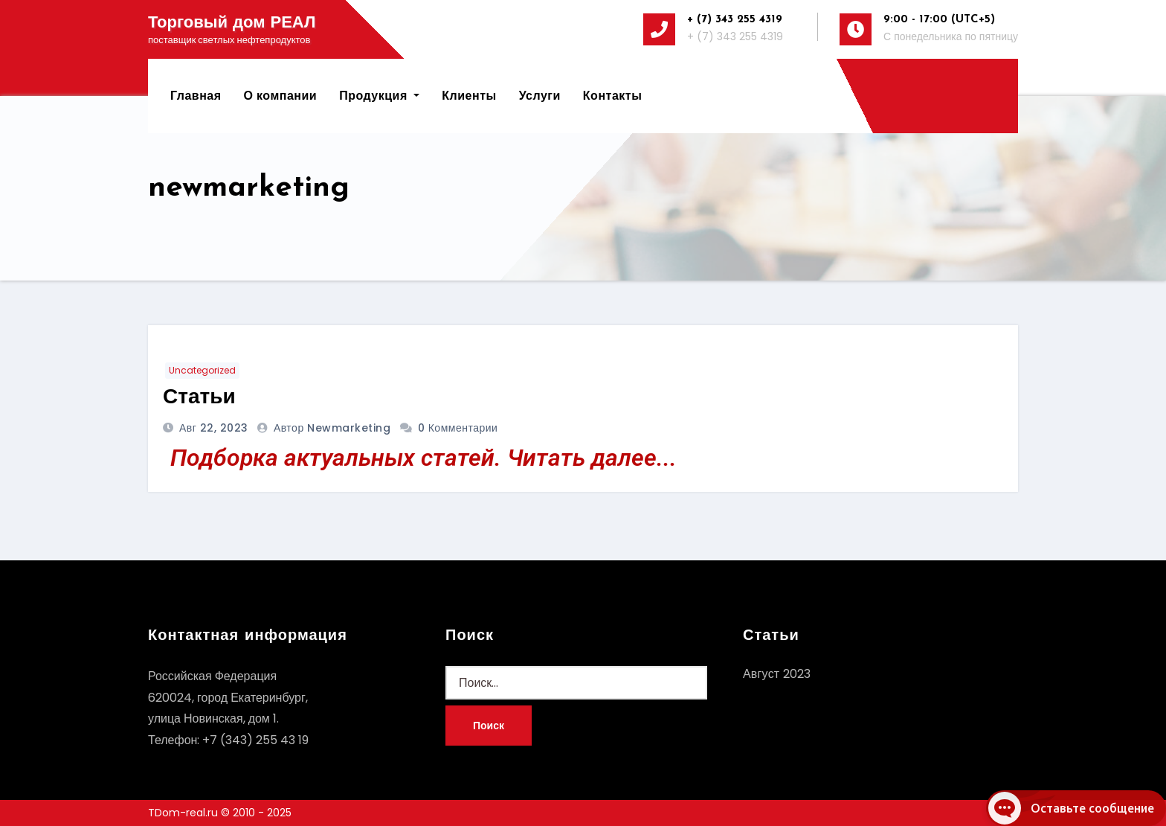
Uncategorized (202, 370)
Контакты (612, 95)
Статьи (199, 398)
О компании (281, 95)
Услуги (540, 95)
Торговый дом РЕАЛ (231, 23)
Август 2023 (777, 673)
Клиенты (469, 95)
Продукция (379, 95)
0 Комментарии (458, 427)
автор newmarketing (334, 427)
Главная (196, 95)
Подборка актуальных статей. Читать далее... (423, 458)
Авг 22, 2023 (212, 427)
